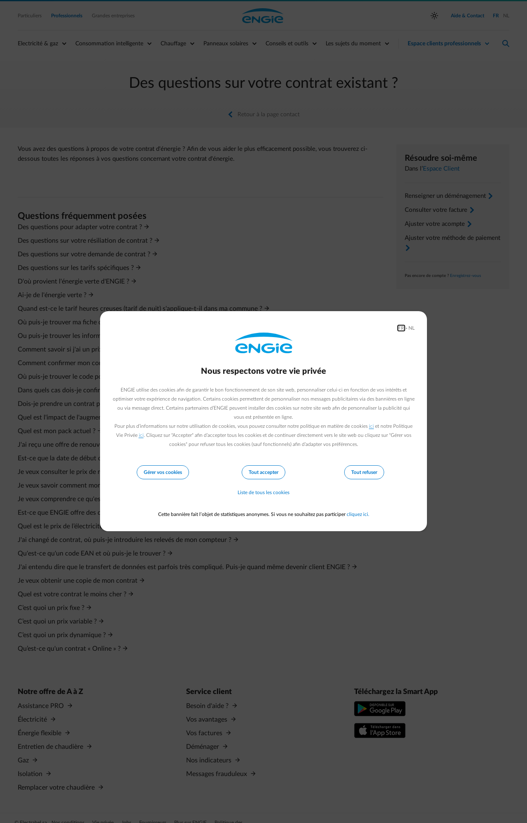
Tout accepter (263, 472)
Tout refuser (364, 472)
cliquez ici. (358, 514)
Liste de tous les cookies (263, 492)
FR (401, 328)
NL (411, 328)
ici (371, 426)
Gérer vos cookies (163, 472)
